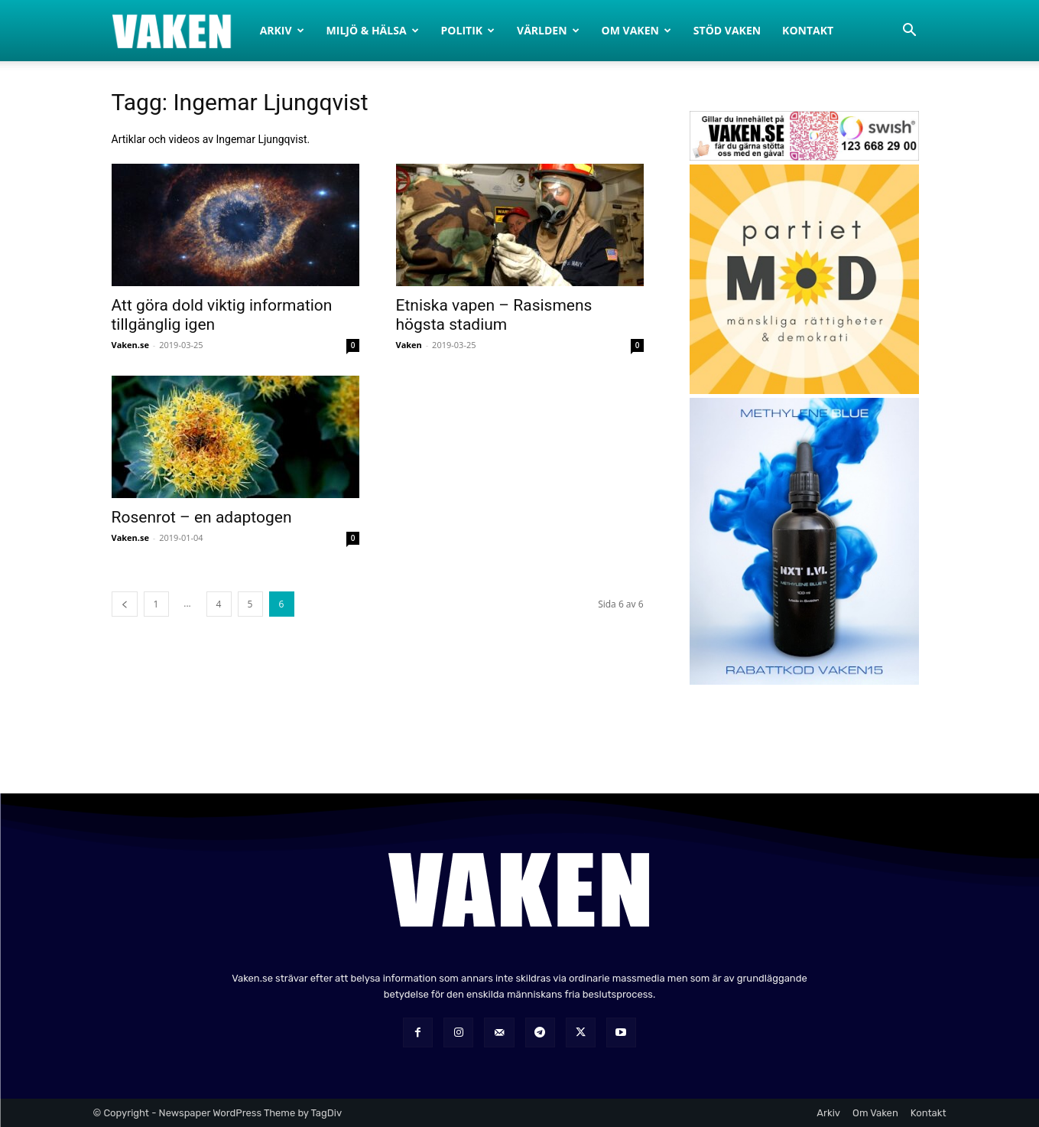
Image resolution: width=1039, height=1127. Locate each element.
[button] (909, 31)
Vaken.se (130, 344)
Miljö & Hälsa (372, 30)
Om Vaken (636, 30)
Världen (548, 30)
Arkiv (282, 30)
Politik (468, 30)
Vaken (409, 344)
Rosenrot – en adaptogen (202, 517)
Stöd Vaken (727, 30)
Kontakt (807, 30)
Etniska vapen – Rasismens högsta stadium (494, 315)
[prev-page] (125, 604)
